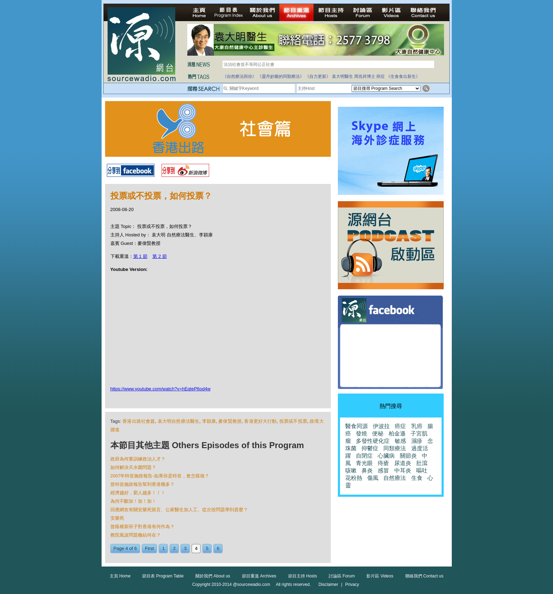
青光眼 (364, 463)
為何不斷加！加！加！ (133, 501)
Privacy (352, 584)
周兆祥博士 (364, 76)
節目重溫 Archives (259, 576)
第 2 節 (159, 256)
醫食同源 (356, 426)
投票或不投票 (293, 421)
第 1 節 (140, 256)
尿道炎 (402, 463)
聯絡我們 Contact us (424, 576)
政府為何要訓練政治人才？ (137, 459)
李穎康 (209, 421)
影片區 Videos (379, 576)
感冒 (383, 471)
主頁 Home (120, 576)
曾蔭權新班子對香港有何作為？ (142, 526)
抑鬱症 (369, 448)
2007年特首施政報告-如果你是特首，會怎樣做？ (159, 475)
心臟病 (386, 456)
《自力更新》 (317, 76)
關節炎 (408, 456)
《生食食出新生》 (403, 76)
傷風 (372, 478)
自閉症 (364, 456)
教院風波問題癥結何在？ (135, 535)
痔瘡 (383, 463)
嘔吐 (421, 471)
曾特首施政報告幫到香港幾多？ (142, 484)
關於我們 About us (212, 576)
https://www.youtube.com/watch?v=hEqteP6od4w (160, 388)
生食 (417, 478)
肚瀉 (421, 463)
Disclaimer (328, 584)
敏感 (400, 441)
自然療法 (394, 478)
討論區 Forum (342, 576)
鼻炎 (367, 471)
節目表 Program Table (162, 576)
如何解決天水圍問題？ (133, 467)
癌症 (380, 76)
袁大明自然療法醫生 (178, 421)
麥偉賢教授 (230, 421)
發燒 (361, 434)
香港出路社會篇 (138, 421)
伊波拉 (381, 426)
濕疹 (417, 441)
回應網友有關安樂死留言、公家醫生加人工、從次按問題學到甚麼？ (179, 509)
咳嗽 (351, 471)
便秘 (377, 434)
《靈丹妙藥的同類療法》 (280, 76)
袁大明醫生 (342, 76)
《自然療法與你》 (239, 76)
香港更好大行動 (260, 421)
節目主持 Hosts (302, 576)
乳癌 (417, 426)
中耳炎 (402, 471)
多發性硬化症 (373, 441)
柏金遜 (397, 434)
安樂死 (117, 518)
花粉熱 (353, 478)
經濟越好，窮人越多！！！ (137, 492)
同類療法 (394, 448)
